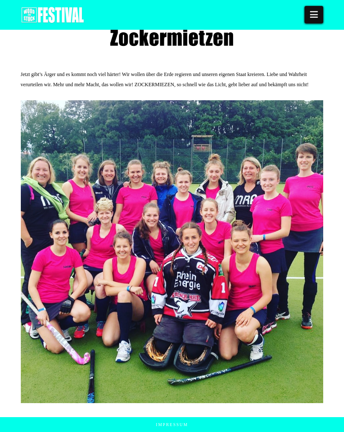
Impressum (172, 424)
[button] (314, 14)
